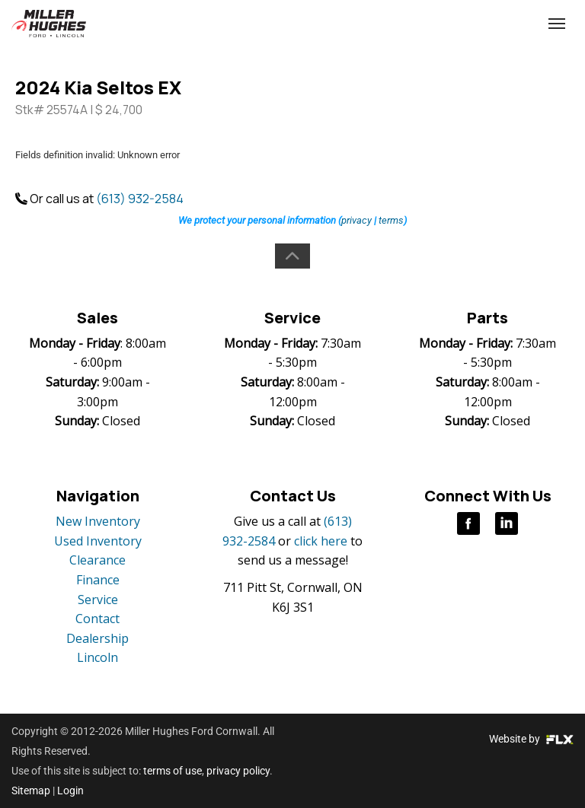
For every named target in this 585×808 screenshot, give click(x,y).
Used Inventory (98, 541)
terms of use (172, 771)
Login (70, 790)
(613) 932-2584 (452, 23)
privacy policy (238, 771)
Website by (531, 739)
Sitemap (30, 790)
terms (391, 220)
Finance (98, 579)
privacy (356, 220)
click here (320, 541)
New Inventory (98, 521)
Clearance (97, 560)
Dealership (97, 638)
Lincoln (97, 657)
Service (98, 599)
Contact (97, 618)
